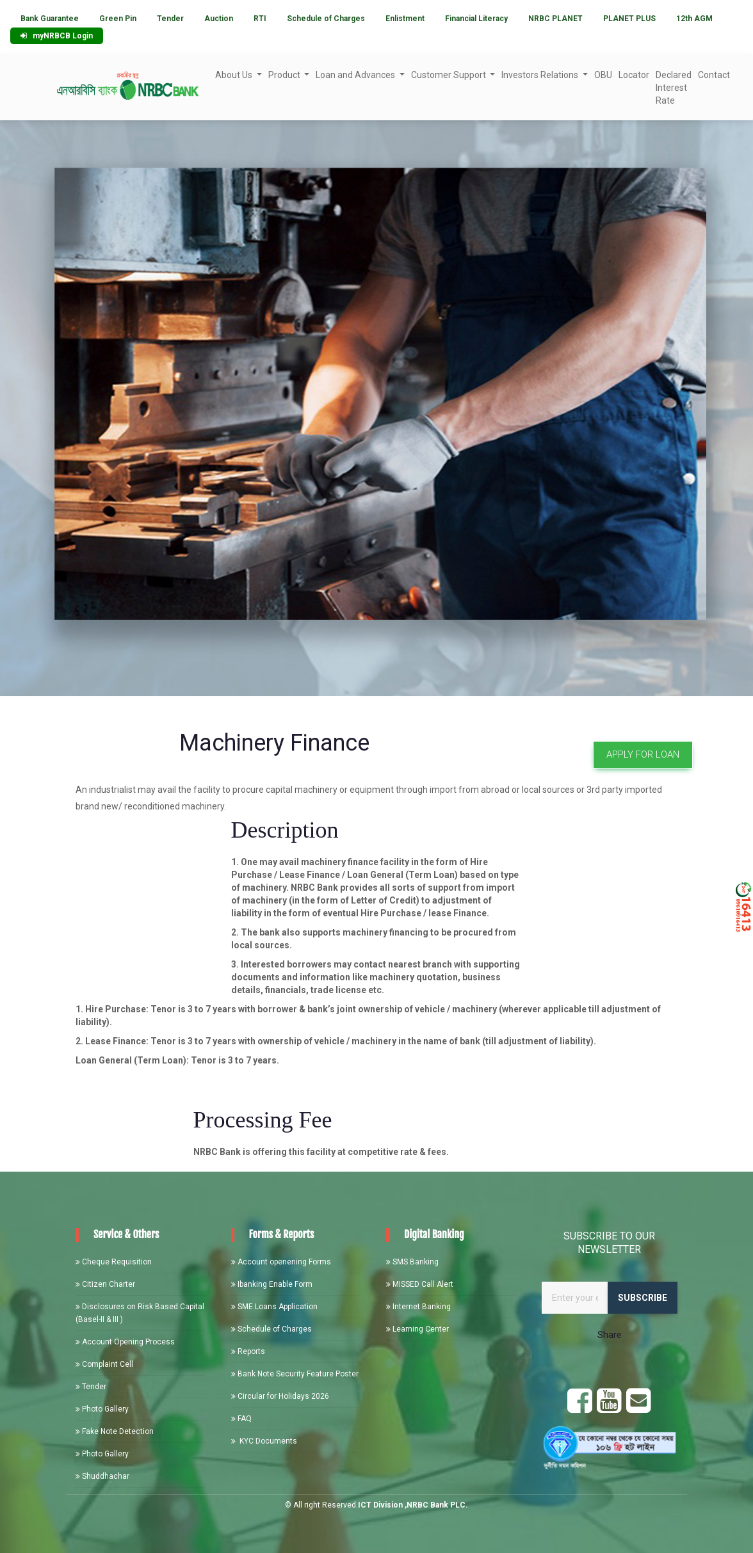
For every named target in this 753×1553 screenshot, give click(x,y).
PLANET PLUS (629, 18)
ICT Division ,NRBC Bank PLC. (413, 1505)
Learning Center (417, 1329)
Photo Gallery (102, 1409)
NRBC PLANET (555, 18)
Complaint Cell (104, 1364)
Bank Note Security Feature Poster (295, 1373)
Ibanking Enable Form (271, 1284)
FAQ (241, 1418)
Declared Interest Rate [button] (674, 88)
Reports (248, 1351)
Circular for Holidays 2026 (280, 1396)
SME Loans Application (274, 1306)
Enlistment (405, 18)
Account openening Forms (281, 1261)
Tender (170, 18)
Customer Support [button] (449, 75)
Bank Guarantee (49, 18)
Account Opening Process (125, 1341)
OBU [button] (603, 75)
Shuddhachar (102, 1476)
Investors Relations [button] (540, 75)
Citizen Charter (105, 1284)
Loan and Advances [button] (356, 75)
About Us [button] (234, 75)
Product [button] (285, 75)
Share (609, 1335)
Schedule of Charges (326, 18)
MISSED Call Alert (419, 1284)
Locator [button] (634, 75)
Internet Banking (418, 1306)
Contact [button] (714, 75)
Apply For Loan (642, 754)
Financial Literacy (476, 18)
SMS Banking (412, 1261)
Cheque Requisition (114, 1261)
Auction (218, 18)
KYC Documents (264, 1441)
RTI (260, 18)
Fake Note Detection (115, 1431)
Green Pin (117, 18)
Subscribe (642, 1298)
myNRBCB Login (56, 35)
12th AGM (694, 18)
